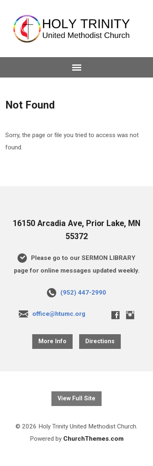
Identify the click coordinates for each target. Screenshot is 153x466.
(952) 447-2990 (83, 292)
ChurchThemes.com (93, 438)
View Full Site (76, 398)
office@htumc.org (58, 313)
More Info (52, 341)
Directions (100, 341)
